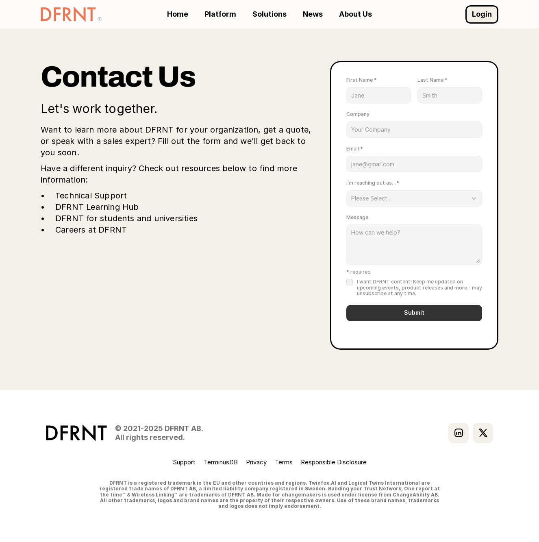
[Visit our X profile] (483, 433)
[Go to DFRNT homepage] (71, 14)
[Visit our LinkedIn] (458, 433)
